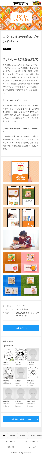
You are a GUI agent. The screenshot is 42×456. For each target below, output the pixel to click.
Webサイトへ (21, 328)
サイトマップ (31, 447)
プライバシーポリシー (31, 441)
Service (12, 435)
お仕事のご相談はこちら (21, 419)
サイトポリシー (10, 441)
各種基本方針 (10, 447)
